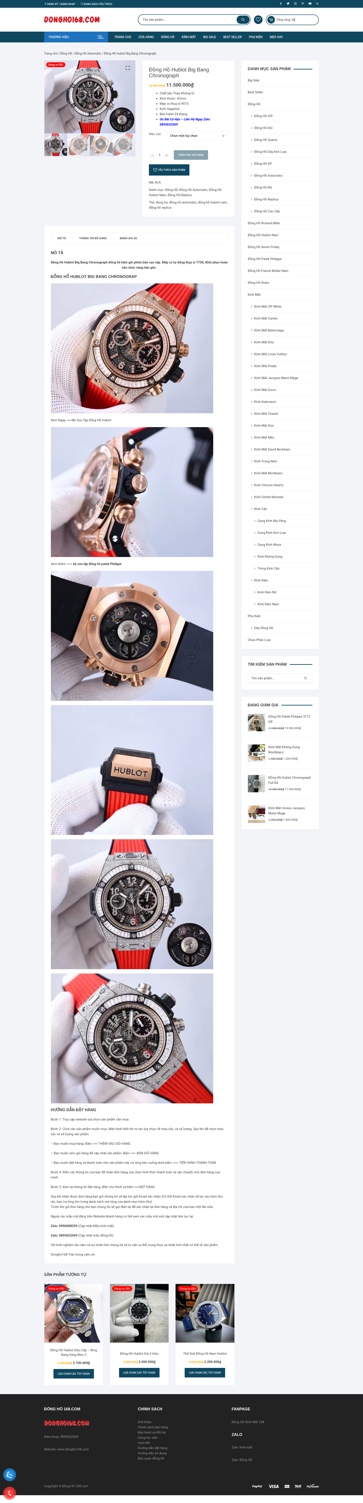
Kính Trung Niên (265, 461)
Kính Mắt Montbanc (268, 473)
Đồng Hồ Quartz (265, 140)
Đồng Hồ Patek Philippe (265, 259)
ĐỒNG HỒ (167, 37)
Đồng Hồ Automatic (88, 53)
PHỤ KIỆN (256, 37)
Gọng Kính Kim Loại (272, 533)
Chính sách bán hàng (153, 1427)
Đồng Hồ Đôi (263, 128)
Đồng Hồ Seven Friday (263, 247)
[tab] (62, 238)
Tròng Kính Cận (269, 568)
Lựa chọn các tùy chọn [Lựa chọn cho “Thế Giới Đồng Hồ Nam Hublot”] (205, 1372)
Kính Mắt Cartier (266, 318)
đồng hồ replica (160, 208)
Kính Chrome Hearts (269, 485)
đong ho (162, 202)
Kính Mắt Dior (264, 426)
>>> (94, 564)
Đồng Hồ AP (263, 164)
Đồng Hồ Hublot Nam (263, 235)
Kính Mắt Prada (265, 366)
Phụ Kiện (254, 616)
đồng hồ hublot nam (212, 202)
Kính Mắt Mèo (264, 437)
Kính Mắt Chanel (266, 414)
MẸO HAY (276, 37)
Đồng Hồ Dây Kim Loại (270, 152)
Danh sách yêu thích (96, 4)
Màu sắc (155, 134)
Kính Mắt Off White (268, 306)
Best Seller (255, 92)
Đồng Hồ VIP (263, 116)
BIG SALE (209, 37)
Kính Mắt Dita (264, 342)
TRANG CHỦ (123, 37)
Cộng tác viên (148, 1438)
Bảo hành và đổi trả (152, 1432)
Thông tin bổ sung (92, 238)
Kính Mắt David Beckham (272, 449)
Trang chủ (51, 53)
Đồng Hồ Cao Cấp (267, 211)
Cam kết (144, 1443)
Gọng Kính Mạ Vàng (272, 521)
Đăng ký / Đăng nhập (59, 4)
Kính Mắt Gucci (265, 390)
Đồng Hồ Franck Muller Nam (268, 271)
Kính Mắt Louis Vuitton (270, 354)
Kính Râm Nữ (267, 592)
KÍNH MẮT (189, 37)
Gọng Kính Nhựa (269, 545)
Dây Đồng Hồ (263, 628)
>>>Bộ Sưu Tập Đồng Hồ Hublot (89, 420)
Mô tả (62, 238)
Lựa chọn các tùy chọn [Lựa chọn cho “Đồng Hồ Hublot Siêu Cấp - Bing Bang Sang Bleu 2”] (74, 1373)
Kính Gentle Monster (269, 497)
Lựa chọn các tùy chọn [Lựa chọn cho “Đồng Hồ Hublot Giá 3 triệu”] (139, 1372)
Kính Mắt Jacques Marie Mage (276, 378)
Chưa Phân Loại (259, 640)
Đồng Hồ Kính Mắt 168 (248, 1422)
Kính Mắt (254, 295)
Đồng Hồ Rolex (258, 283)
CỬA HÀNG (146, 37)
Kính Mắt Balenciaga (269, 330)
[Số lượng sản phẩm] (160, 155)
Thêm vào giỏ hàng (191, 155)
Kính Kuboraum (265, 402)
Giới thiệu (145, 1422)
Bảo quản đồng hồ (151, 1458)
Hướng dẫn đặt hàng (153, 1448)
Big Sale (254, 80)
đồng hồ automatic (183, 202)
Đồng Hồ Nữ (263, 187)
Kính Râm (261, 580)
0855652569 (69, 1437)
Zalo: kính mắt (242, 1447)
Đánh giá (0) (128, 238)
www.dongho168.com (73, 1449)
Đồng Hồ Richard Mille (264, 223)
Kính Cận (260, 509)
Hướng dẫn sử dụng (152, 1453)
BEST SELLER (232, 37)
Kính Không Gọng (270, 557)
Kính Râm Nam (268, 604)
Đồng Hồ (66, 53)
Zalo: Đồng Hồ (242, 1460)
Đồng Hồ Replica (180, 195)
